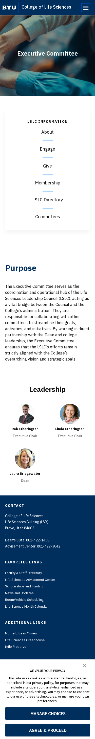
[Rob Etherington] (25, 414)
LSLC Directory (47, 200)
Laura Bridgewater (25, 473)
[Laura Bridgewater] (25, 458)
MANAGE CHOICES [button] (47, 714)
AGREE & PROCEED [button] (47, 730)
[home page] (9, 7)
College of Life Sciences (46, 7)
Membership (47, 183)
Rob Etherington (25, 428)
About (47, 132)
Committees (47, 217)
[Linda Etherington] (70, 414)
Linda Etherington (69, 428)
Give (47, 166)
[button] (84, 665)
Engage (47, 149)
